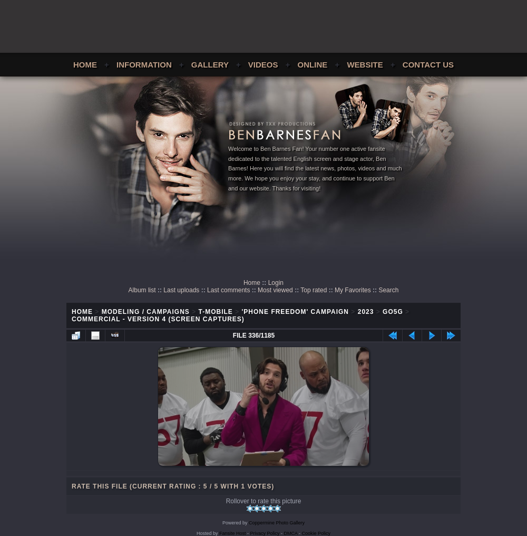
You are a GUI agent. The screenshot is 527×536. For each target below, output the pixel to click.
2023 (366, 311)
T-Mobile (216, 311)
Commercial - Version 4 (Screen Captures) (158, 319)
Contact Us (428, 64)
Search (388, 290)
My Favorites (353, 290)
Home (85, 64)
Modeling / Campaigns (146, 311)
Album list (142, 290)
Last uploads (181, 290)
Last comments (228, 290)
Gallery (210, 64)
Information (144, 64)
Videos (263, 64)
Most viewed (275, 290)
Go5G (393, 311)
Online (313, 64)
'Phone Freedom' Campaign (295, 311)
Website (365, 64)
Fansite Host (232, 533)
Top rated (313, 290)
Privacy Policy (265, 533)
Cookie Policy (316, 533)
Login (276, 282)
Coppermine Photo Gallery (277, 522)
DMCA (291, 533)
